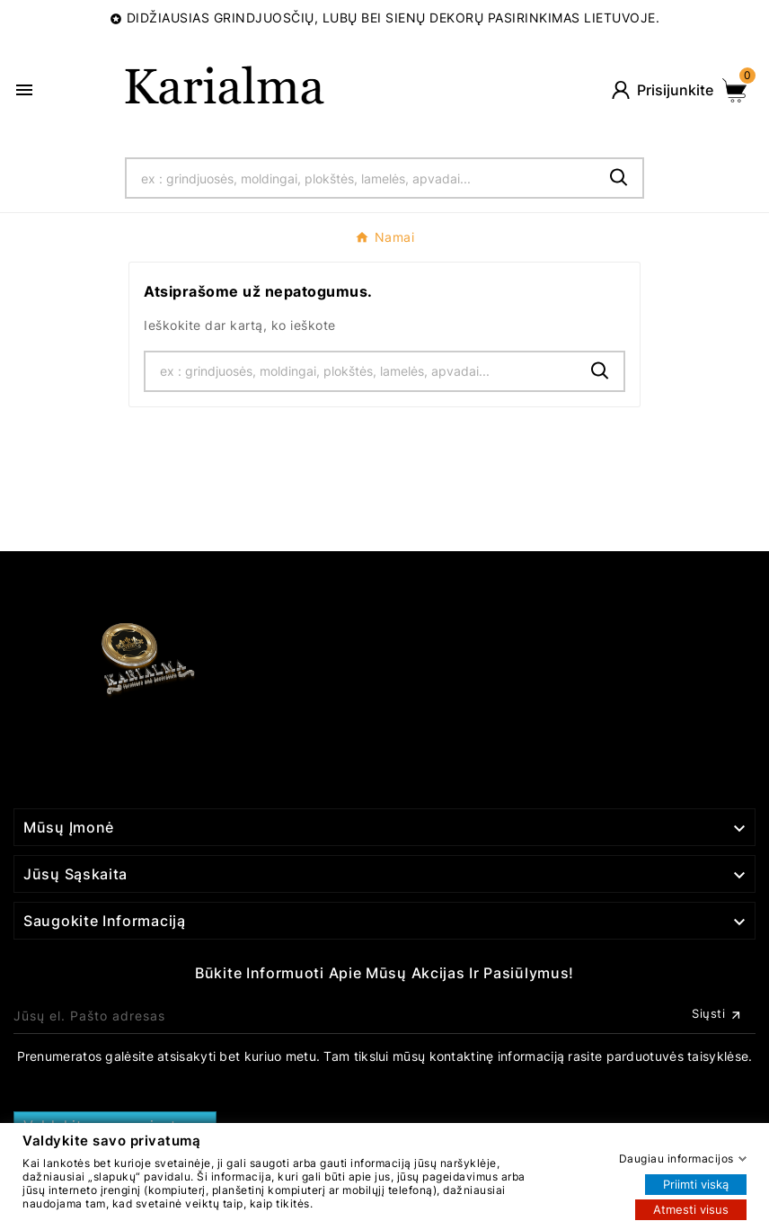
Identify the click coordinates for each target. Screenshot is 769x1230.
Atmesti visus (691, 1208)
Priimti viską (696, 1183)
